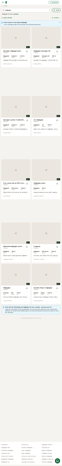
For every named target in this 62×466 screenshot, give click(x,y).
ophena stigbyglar (47, 456)
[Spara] (26, 51)
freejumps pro (5, 453)
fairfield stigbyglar (47, 462)
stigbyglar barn (5, 447)
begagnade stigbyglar (7, 459)
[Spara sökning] (57, 460)
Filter (56, 10)
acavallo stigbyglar (26, 447)
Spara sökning (6, 17)
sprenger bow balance (28, 462)
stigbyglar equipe (47, 453)
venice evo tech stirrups (28, 456)
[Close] (59, 22)
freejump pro (46, 447)
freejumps (4, 444)
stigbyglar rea (5, 462)
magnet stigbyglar (47, 450)
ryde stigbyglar (25, 453)
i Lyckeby (15, 14)
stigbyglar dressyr (47, 444)
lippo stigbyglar (26, 450)
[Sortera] (56, 17)
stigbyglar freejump (47, 459)
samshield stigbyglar (7, 450)
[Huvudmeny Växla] (3, 2)
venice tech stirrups (7, 456)
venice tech (24, 444)
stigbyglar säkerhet (27, 459)
